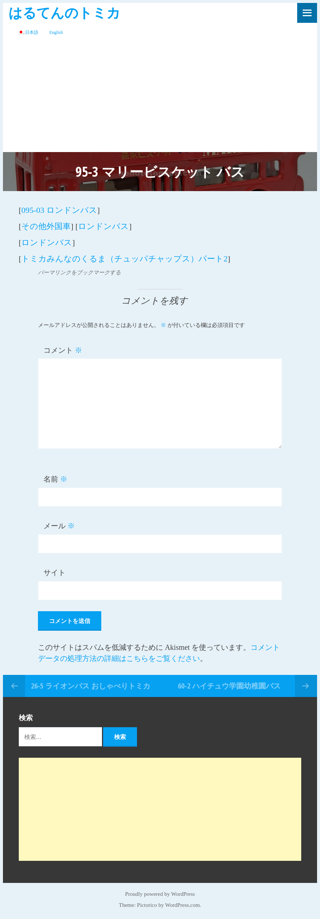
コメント (62, 350)
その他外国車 (46, 226)
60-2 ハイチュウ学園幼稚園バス (229, 686)
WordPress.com (182, 905)
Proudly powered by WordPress (160, 894)
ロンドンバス (103, 226)
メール (59, 526)
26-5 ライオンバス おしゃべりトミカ (90, 686)
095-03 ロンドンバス (59, 210)
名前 (55, 479)
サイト (54, 572)
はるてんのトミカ (64, 12)
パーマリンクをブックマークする (79, 272)
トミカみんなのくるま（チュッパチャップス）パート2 (124, 258)
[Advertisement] (160, 96)
